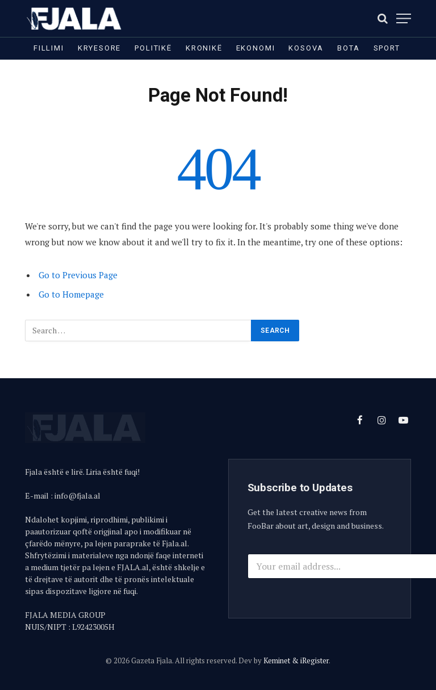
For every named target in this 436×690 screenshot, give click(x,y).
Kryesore (99, 48)
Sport (387, 48)
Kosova (306, 48)
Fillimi (48, 48)
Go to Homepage (71, 294)
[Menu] (403, 18)
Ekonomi (255, 48)
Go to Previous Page (78, 275)
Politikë (153, 48)
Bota (348, 48)
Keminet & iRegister (296, 660)
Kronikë (204, 48)
